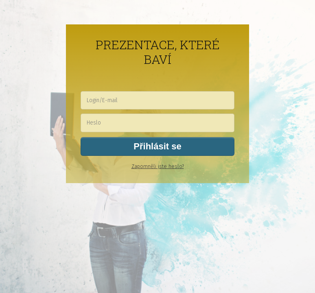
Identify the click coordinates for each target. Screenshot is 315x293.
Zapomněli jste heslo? (157, 166)
